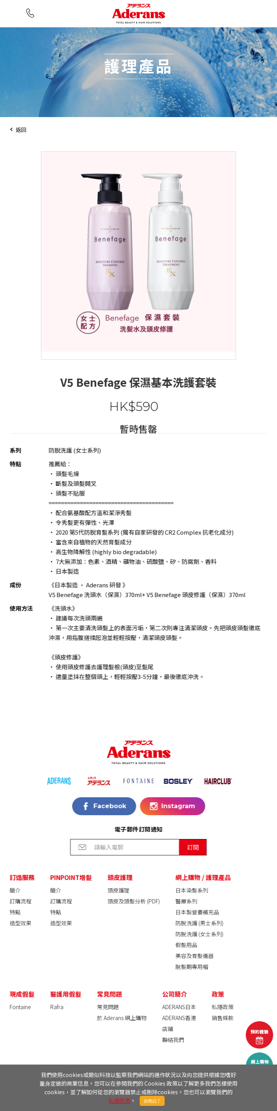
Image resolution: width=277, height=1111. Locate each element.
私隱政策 (119, 1100)
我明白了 (152, 1101)
